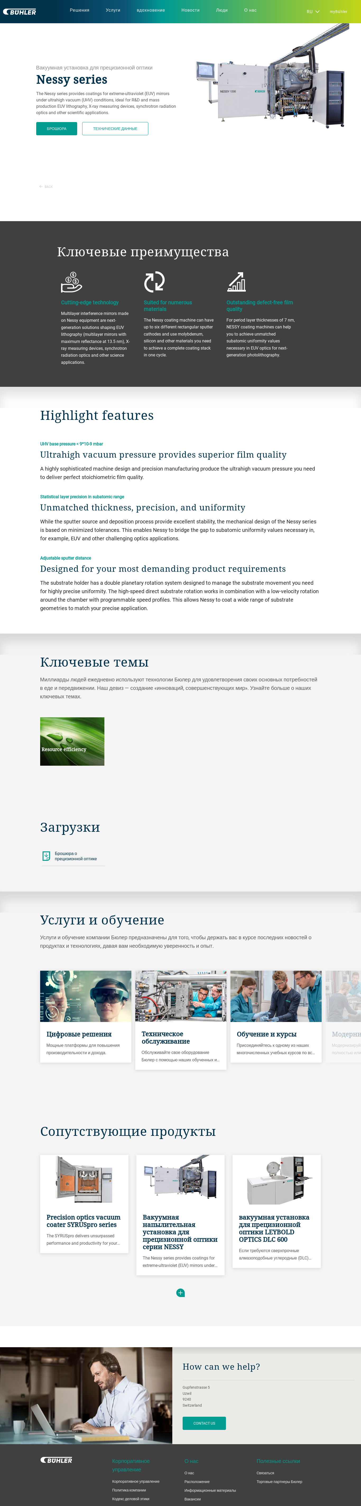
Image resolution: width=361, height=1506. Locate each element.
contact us (204, 1423)
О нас (189, 1472)
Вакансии (192, 1499)
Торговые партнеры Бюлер (279, 1481)
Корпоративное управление (136, 1481)
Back (46, 186)
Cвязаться (265, 1472)
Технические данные (115, 128)
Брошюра (57, 128)
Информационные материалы (210, 1490)
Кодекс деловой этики (130, 1498)
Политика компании (129, 1490)
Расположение (197, 1481)
